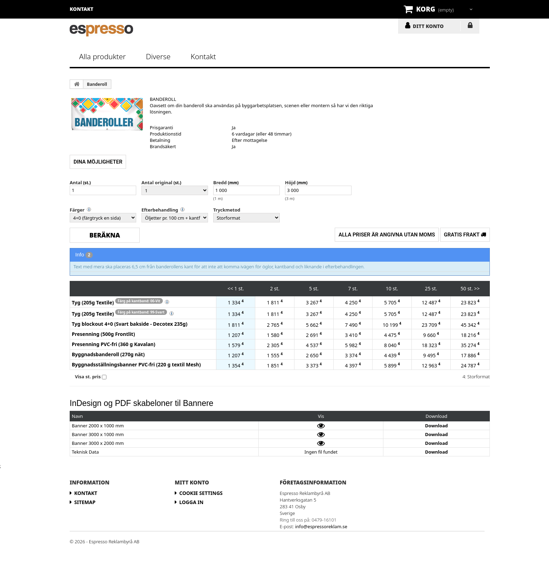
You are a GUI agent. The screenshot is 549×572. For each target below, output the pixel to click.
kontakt (81, 9)
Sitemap (85, 502)
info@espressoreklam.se (321, 526)
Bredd (220, 182)
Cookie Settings (201, 493)
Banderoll (97, 84)
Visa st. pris (88, 376)
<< (230, 288)
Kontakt (203, 56)
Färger (77, 210)
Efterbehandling (159, 210)
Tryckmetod (226, 210)
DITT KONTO (428, 26)
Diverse (158, 56)
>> (477, 288)
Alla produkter (102, 56)
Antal (76, 182)
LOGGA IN (470, 26)
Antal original (156, 182)
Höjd (290, 182)
